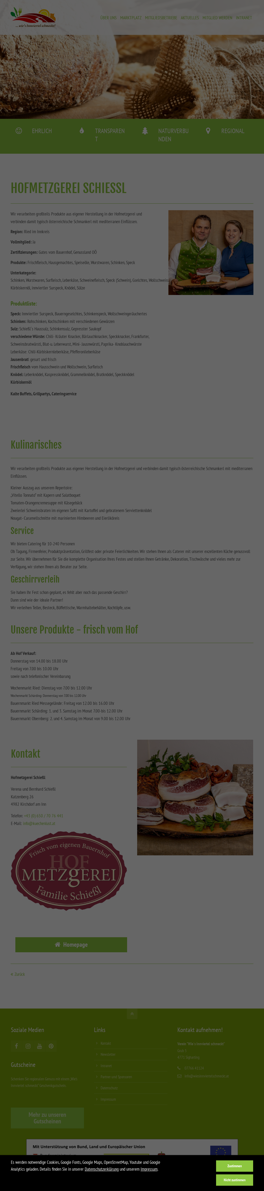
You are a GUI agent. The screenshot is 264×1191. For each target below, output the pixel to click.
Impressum (149, 1169)
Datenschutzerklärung (102, 1169)
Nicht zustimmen (234, 1179)
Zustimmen (234, 1165)
